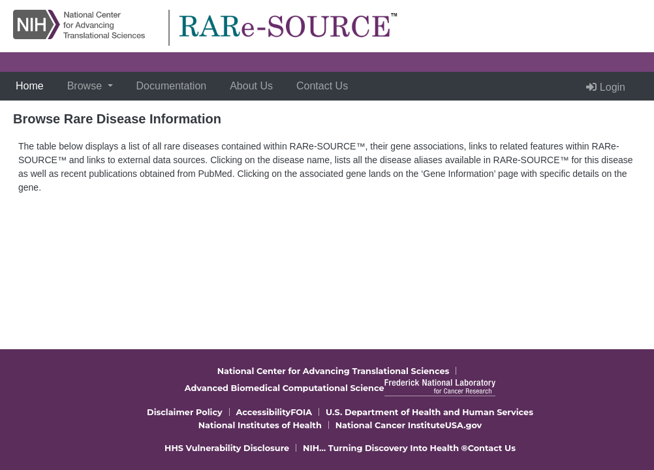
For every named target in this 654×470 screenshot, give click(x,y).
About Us (251, 85)
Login (605, 87)
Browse (86, 85)
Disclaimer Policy (185, 412)
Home (32, 84)
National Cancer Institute (390, 425)
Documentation (171, 85)
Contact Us (322, 85)
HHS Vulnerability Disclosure (226, 448)
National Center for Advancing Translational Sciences (333, 371)
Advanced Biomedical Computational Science (284, 388)
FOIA (301, 412)
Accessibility (263, 412)
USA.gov (463, 425)
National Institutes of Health (260, 425)
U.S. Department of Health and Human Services (429, 412)
